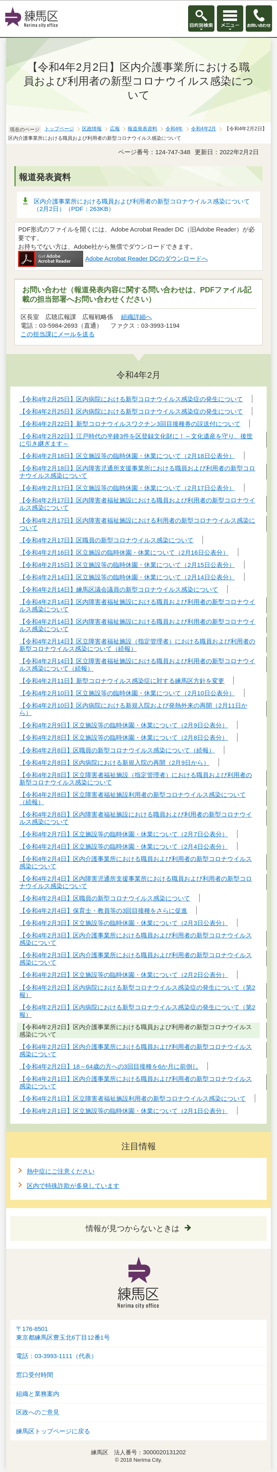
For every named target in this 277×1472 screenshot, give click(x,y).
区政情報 (92, 129)
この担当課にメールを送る (58, 334)
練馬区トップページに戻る (53, 1431)
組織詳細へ (136, 316)
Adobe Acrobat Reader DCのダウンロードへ (113, 258)
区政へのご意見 (37, 1412)
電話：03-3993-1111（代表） (56, 1356)
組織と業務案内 (37, 1394)
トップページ (59, 129)
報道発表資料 (142, 129)
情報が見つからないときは (132, 1228)
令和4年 (174, 129)
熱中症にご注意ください (61, 1171)
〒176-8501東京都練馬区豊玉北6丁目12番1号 (63, 1333)
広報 (115, 129)
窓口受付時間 (34, 1375)
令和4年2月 (203, 129)
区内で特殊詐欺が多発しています (73, 1185)
